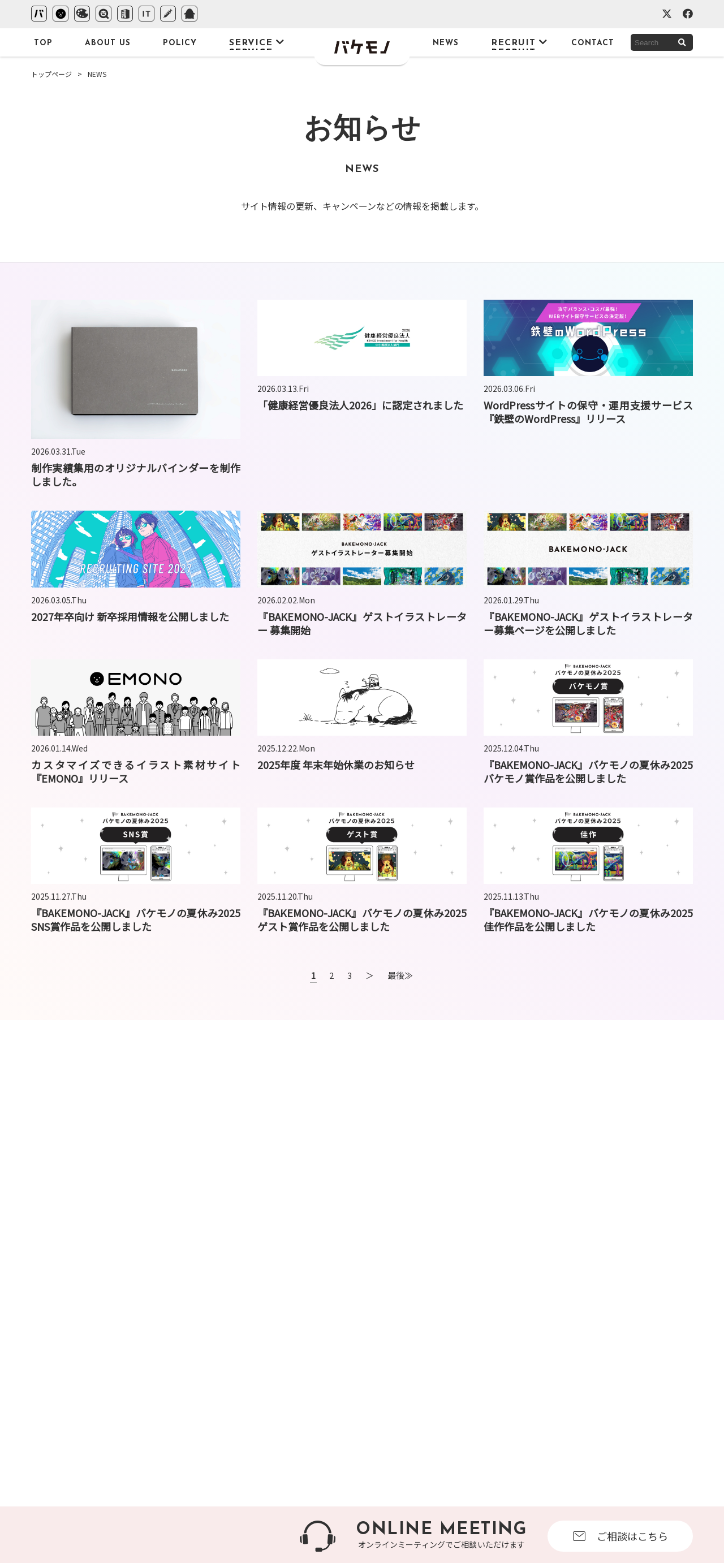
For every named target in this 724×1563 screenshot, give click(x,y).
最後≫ (400, 975)
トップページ (51, 74)
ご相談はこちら (620, 1536)
